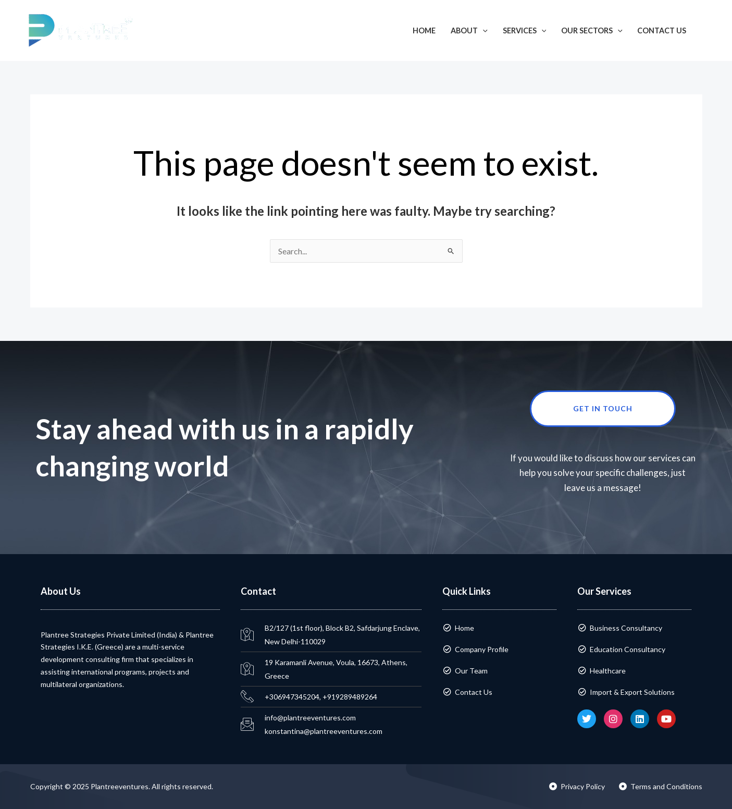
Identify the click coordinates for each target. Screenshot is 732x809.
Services (525, 30)
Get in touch (624, 408)
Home (424, 30)
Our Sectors (592, 30)
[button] (709, 30)
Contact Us (661, 30)
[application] (483, 30)
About (469, 30)
